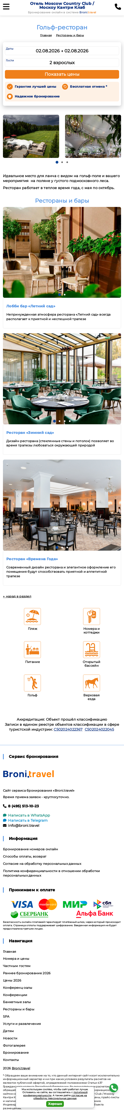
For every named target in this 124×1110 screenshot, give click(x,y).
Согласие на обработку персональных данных (42, 864)
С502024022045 (99, 729)
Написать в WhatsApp (26, 815)
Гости (10, 60)
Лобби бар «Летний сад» (30, 306)
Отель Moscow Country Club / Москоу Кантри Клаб (62, 5)
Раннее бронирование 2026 (27, 973)
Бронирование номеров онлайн (30, 849)
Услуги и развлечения (22, 1024)
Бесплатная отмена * (88, 86)
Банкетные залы (17, 1002)
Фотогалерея (14, 1045)
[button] (57, 162)
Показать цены (62, 74)
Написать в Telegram (25, 820)
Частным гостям (16, 966)
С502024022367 (68, 729)
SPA (6, 1016)
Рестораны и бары (70, 35)
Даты (9, 48)
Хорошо (55, 1104)
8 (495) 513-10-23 (21, 806)
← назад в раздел (17, 596)
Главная (46, 35)
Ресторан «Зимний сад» (30, 433)
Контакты (11, 1060)
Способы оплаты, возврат (24, 856)
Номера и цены (16, 959)
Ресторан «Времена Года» (32, 559)
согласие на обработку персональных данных (60, 1097)
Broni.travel (21, 1068)
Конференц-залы (17, 988)
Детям (8, 1031)
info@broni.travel (21, 825)
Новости (10, 1038)
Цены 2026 (12, 980)
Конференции (15, 995)
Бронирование (16, 1052)
